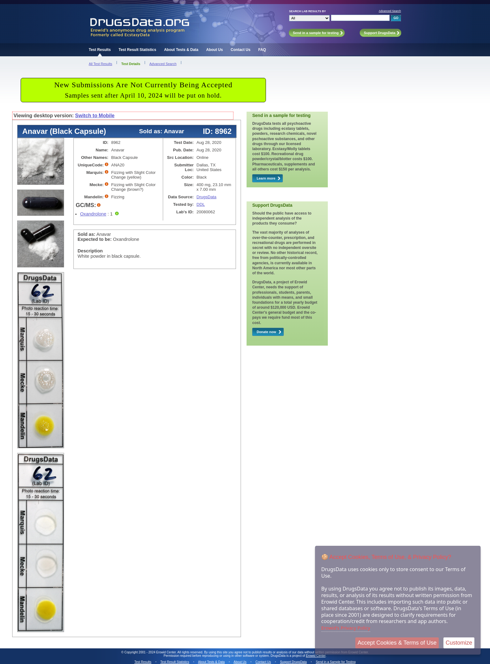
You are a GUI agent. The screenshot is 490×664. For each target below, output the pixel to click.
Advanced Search (390, 11)
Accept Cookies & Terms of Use (397, 643)
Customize (459, 643)
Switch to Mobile (94, 115)
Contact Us (240, 50)
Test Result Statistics (137, 50)
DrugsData (207, 197)
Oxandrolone (93, 213)
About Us (214, 50)
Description (90, 250)
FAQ (262, 50)
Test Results (100, 50)
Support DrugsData (293, 662)
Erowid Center (316, 655)
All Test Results (100, 64)
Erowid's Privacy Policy (345, 628)
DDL (201, 204)
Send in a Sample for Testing (336, 662)
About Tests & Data (181, 50)
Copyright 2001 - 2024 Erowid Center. (150, 652)
